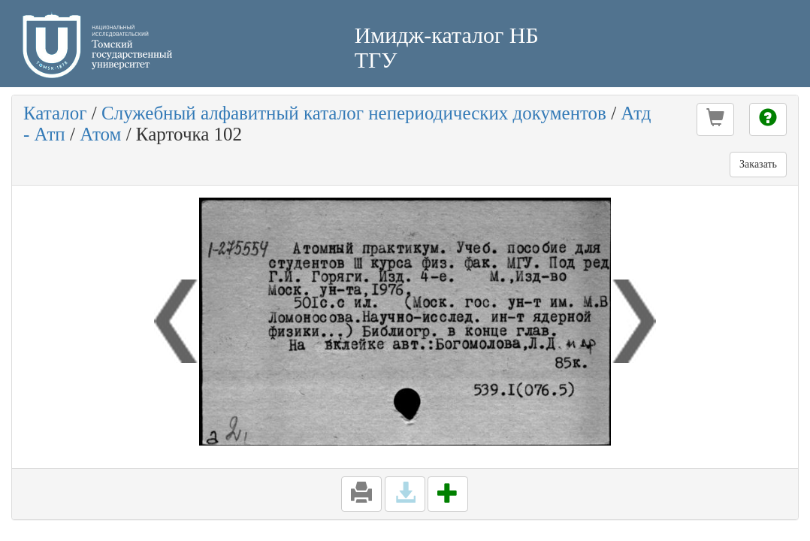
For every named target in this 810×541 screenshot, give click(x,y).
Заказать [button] (758, 164)
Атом (100, 134)
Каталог (55, 113)
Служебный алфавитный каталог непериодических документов (353, 113)
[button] (715, 119)
